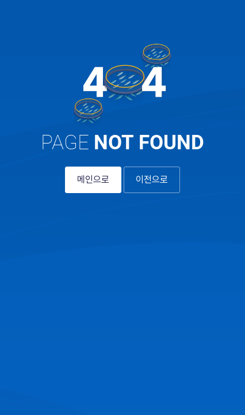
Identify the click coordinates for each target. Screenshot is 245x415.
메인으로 (93, 179)
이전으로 (152, 179)
